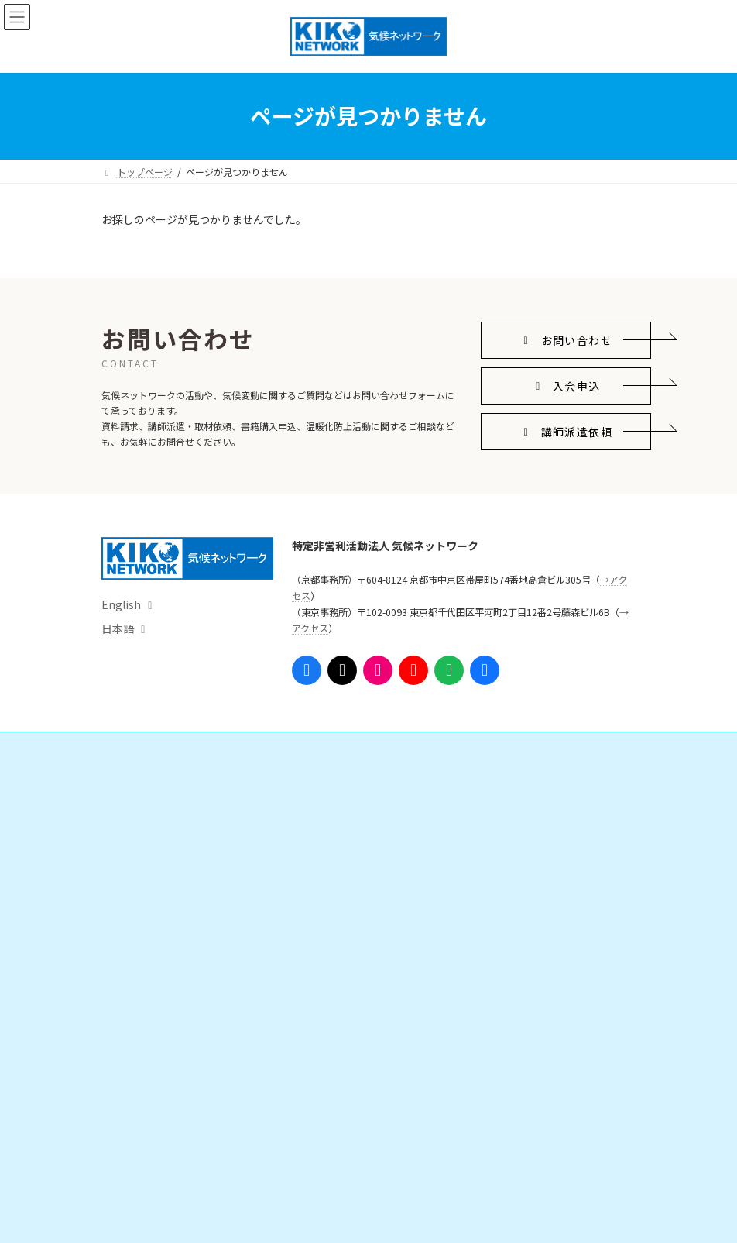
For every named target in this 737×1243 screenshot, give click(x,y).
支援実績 (417, 913)
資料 (129, 939)
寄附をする (422, 831)
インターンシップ (435, 886)
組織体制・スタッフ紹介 (171, 1101)
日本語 (117, 628)
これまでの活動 (152, 1128)
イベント (129, 993)
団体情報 (138, 1074)
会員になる (422, 805)
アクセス (129, 1182)
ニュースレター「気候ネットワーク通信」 (477, 939)
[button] (566, 341)
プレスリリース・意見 (166, 913)
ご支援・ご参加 (421, 778)
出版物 (134, 966)
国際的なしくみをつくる (171, 805)
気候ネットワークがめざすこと (185, 1048)
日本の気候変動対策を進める (180, 831)
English (121, 604)
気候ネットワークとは (157, 1021)
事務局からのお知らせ (157, 1155)
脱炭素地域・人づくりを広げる (185, 859)
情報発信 (129, 886)
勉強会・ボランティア (445, 859)
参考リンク (412, 966)
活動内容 (129, 778)
